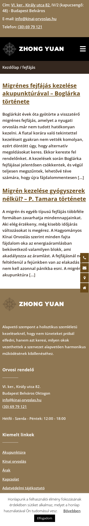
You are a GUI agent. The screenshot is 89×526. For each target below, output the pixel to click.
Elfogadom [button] (44, 518)
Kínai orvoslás (14, 461)
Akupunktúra (14, 452)
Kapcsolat (10, 479)
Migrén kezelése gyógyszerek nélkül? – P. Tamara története (44, 195)
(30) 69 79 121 (14, 406)
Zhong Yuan (41, 48)
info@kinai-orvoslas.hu (22, 399)
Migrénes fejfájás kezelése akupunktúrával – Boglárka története (41, 93)
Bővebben (72, 510)
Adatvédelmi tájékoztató (23, 488)
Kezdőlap (10, 67)
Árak (6, 470)
